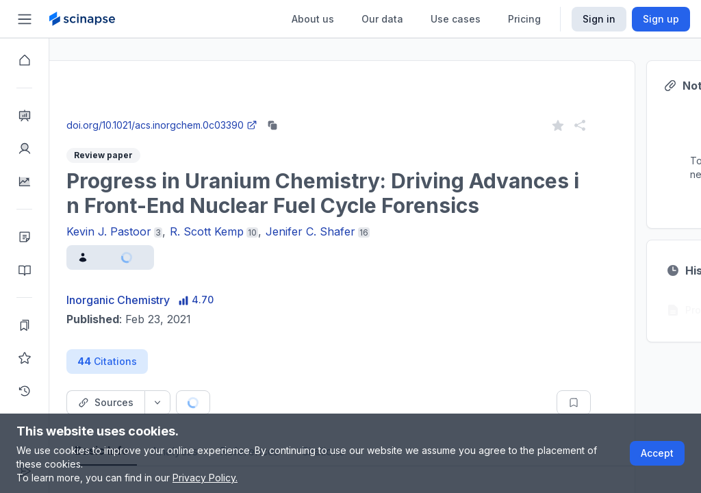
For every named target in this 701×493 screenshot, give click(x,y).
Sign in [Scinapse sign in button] (599, 19)
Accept (657, 453)
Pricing (524, 19)
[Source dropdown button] (207, 402)
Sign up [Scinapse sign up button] (661, 19)
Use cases (456, 19)
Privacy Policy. (205, 477)
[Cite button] (294, 402)
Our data (382, 19)
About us (313, 19)
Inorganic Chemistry (167, 300)
